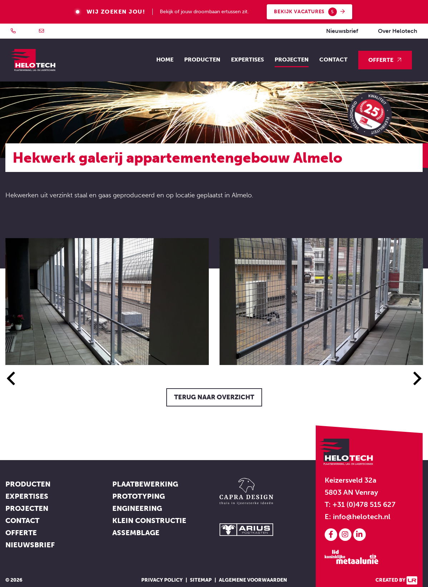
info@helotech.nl (361, 516)
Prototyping (138, 496)
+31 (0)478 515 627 (364, 504)
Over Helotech (397, 31)
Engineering (137, 508)
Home (164, 59)
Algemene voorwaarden (253, 580)
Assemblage (135, 532)
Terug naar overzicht (214, 397)
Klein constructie (149, 520)
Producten (27, 484)
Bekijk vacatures (309, 12)
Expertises (26, 496)
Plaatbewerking (145, 484)
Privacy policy (162, 580)
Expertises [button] (247, 59)
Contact (333, 59)
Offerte (380, 59)
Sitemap (201, 580)
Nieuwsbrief (342, 31)
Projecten (292, 59)
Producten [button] (202, 59)
